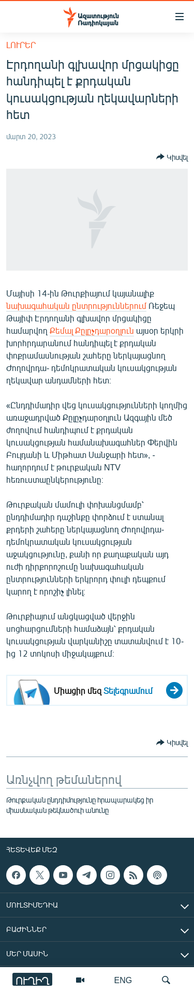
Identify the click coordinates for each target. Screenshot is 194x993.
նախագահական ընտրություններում (76, 305)
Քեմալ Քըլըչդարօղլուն (92, 330)
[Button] (172, 157)
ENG (123, 980)
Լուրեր (21, 45)
